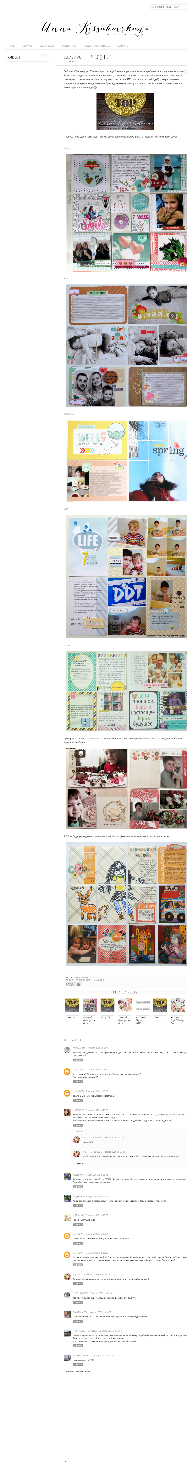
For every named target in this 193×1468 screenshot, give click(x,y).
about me (27, 46)
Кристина (69, 414)
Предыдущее (183, 1461)
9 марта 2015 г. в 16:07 (101, 1312)
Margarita (79, 1048)
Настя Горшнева (92, 1137)
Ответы (80, 1131)
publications (69, 46)
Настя (67, 645)
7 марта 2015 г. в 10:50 (97, 1110)
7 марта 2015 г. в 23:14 (102, 1293)
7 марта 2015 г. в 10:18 (97, 1091)
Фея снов (78, 1215)
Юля (66, 278)
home (11, 46)
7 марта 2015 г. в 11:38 (97, 1175)
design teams (47, 46)
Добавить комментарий (77, 1371)
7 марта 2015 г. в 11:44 (97, 1196)
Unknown (79, 977)
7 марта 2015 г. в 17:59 (114, 1152)
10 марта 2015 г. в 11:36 (110, 1331)
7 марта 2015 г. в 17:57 (105, 1274)
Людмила (93, 738)
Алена (67, 148)
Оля (66, 509)
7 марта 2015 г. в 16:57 (97, 1253)
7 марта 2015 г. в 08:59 (97, 1069)
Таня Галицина (82, 1355)
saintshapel (80, 1312)
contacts (123, 46)
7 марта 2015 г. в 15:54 (97, 1234)
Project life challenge (97, 46)
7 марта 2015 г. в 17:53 (114, 1137)
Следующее (66, 1461)
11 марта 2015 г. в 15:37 (104, 1355)
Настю (115, 836)
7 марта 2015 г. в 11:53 (97, 1215)
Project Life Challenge (90, 980)
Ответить (78, 1060)
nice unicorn (81, 1293)
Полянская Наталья (84, 1331)
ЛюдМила (78, 1175)
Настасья (78, 1110)
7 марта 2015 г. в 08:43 (98, 1048)
